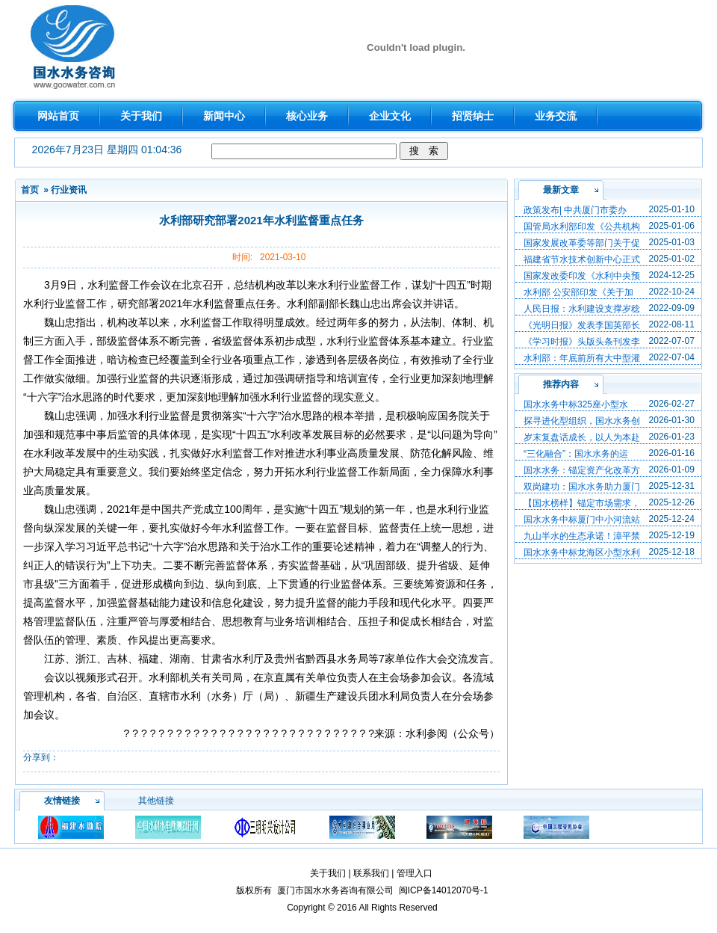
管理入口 (414, 873)
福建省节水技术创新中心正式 (582, 259)
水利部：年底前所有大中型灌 (582, 358)
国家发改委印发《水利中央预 (582, 276)
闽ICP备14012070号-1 (443, 890)
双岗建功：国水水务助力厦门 (582, 486)
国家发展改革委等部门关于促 (582, 243)
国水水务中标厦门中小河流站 (582, 519)
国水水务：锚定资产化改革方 (582, 470)
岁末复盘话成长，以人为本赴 (582, 437)
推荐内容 (561, 384)
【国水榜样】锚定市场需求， (582, 503)
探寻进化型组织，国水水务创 (582, 421)
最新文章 (561, 190)
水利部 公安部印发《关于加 (578, 292)
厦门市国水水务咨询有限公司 (335, 890)
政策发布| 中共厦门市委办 (575, 210)
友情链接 (62, 800)
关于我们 (328, 873)
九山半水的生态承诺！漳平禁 (582, 536)
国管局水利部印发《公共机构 (582, 226)
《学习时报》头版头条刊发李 (582, 341)
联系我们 (371, 873)
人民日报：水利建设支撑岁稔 (582, 309)
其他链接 (156, 800)
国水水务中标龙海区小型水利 (582, 552)
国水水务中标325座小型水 (576, 404)
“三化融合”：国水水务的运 (576, 454)
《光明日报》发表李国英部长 (582, 325)
